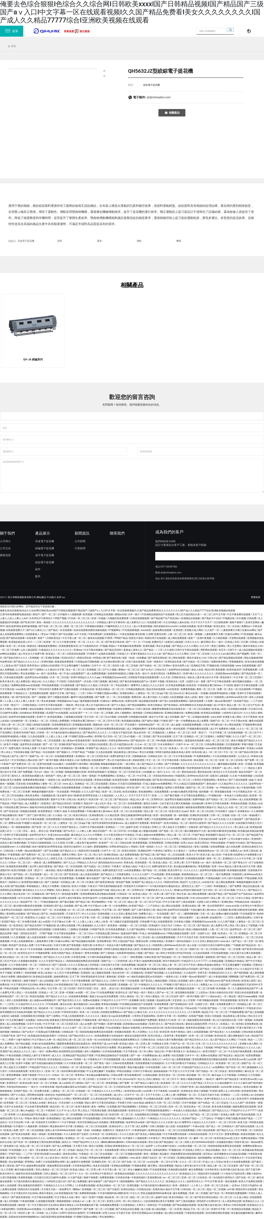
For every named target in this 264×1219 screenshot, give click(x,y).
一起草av (191, 850)
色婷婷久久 (15, 882)
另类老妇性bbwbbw (163, 775)
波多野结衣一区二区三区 (243, 929)
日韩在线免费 (239, 1205)
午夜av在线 (199, 1126)
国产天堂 (170, 894)
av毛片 (166, 1059)
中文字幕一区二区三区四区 (248, 677)
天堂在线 (20, 783)
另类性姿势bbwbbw (119, 740)
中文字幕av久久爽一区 (100, 905)
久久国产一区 (212, 630)
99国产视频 (60, 618)
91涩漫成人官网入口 (151, 827)
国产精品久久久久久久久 (26, 661)
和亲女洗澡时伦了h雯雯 (58, 709)
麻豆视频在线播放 (242, 681)
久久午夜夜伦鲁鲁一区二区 (71, 642)
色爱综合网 (160, 634)
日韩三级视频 (100, 681)
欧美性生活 (122, 992)
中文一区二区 (230, 752)
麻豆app (216, 1075)
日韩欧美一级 (89, 787)
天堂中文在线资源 (13, 1106)
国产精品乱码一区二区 (143, 740)
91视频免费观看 (52, 1027)
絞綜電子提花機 (151, 85)
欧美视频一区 (223, 988)
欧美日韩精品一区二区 (176, 823)
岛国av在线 (186, 760)
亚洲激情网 (88, 858)
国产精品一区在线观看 (60, 630)
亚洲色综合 (172, 681)
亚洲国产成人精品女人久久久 (101, 748)
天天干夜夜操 (193, 862)
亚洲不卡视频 (157, 681)
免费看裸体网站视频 (34, 779)
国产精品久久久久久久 (187, 984)
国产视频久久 (64, 752)
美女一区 (233, 689)
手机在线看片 (122, 685)
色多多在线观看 (101, 1165)
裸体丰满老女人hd (253, 646)
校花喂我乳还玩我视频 (39, 929)
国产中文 (22, 1035)
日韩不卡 (232, 649)
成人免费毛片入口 (136, 622)
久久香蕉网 (194, 1012)
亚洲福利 (144, 839)
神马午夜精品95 (171, 961)
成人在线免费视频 (248, 799)
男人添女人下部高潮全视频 (15, 752)
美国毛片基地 (136, 638)
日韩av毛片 (161, 669)
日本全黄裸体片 (166, 744)
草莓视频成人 (33, 886)
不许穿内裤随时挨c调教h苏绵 (113, 1193)
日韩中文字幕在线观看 (187, 649)
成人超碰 (176, 724)
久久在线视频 (233, 1031)
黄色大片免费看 (50, 886)
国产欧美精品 (171, 705)
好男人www (187, 842)
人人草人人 (121, 795)
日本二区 (201, 1043)
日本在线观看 (153, 1067)
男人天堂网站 (234, 646)
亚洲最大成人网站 (194, 630)
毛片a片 (38, 772)
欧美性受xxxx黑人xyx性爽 (243, 1059)
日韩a (90, 693)
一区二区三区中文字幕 (214, 614)
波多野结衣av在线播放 (37, 677)
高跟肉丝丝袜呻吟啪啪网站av (24, 1216)
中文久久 (242, 890)
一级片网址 (130, 764)
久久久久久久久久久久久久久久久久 (168, 1012)
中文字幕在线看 (170, 760)
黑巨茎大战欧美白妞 (174, 929)
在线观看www (7, 846)
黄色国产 (51, 775)
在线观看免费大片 (15, 630)
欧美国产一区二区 (108, 842)
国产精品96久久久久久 (95, 732)
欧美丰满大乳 (7, 681)
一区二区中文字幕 (168, 1161)
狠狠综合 (32, 646)
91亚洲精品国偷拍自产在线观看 (158, 614)
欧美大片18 (193, 854)
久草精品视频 (216, 961)
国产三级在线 (59, 964)
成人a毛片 (100, 803)
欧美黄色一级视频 (121, 917)
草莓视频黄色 (236, 661)
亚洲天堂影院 (129, 850)
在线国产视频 (196, 1016)
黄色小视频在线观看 (197, 929)
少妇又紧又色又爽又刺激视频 (175, 803)
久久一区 (84, 1173)
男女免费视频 (169, 1138)
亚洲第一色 (80, 1059)
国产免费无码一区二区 (24, 764)
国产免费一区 (102, 697)
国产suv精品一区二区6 (160, 878)
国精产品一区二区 (220, 720)
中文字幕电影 (69, 1122)
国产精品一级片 (137, 992)
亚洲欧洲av (227, 901)
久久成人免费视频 (114, 969)
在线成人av (78, 1201)
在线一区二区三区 (238, 807)
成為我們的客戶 (169, 532)
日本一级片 (134, 614)
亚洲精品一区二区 (69, 1067)
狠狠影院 (211, 957)
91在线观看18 (247, 913)
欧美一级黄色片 (181, 1185)
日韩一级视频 (245, 1020)
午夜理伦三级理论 (162, 850)
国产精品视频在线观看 (231, 657)
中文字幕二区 (144, 775)
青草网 (98, 736)
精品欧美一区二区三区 (45, 823)
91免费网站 (54, 787)
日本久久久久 (192, 642)
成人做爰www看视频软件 (43, 1000)
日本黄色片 (154, 1138)
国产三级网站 (36, 669)
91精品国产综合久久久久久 (44, 1067)
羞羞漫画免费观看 (64, 661)
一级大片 (34, 1086)
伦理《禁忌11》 (12, 705)
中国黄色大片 (95, 1059)
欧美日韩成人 (155, 1035)
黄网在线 (136, 697)
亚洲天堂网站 (252, 622)
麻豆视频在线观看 (156, 969)
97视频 (103, 646)
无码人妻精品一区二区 (132, 996)
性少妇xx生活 (177, 693)
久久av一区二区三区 (146, 744)
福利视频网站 (205, 1157)
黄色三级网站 (218, 646)
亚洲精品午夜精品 (234, 961)
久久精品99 (190, 972)
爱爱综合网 (142, 941)
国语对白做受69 (68, 728)
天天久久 (209, 1083)
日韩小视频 (71, 969)
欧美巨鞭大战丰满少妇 (233, 1169)
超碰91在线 (132, 827)
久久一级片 (29, 1150)
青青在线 (129, 862)
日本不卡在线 (34, 1024)
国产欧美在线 (23, 697)
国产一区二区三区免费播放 (149, 787)
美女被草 (62, 795)
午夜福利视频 (197, 748)
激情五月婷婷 (150, 803)
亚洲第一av (213, 787)
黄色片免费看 (20, 709)
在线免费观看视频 (71, 787)
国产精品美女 (217, 1031)
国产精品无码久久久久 (197, 1039)
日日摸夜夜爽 (221, 622)
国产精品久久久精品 (87, 685)
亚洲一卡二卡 (36, 969)
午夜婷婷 (51, 1110)
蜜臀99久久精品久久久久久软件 (148, 685)
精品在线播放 (36, 709)
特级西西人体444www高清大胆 (231, 697)
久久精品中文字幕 (55, 669)
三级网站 (73, 929)
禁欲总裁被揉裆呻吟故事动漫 (136, 815)
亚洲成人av (39, 1047)
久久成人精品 (241, 1197)
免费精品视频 (192, 712)
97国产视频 (46, 933)
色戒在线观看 (57, 913)
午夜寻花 (6, 980)
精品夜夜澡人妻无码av (126, 752)
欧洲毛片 (83, 799)
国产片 (24, 756)
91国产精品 (198, 834)
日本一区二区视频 (103, 712)
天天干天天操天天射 (188, 937)
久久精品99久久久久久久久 (233, 783)
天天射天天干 (73, 913)
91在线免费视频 (105, 992)
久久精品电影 (106, 795)
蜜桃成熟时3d (24, 976)
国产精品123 (166, 1008)
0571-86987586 (169, 566)
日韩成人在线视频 (132, 807)
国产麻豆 (32, 689)
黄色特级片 (226, 677)
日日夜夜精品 (118, 787)
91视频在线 (215, 795)
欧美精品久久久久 (176, 1181)
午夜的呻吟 (138, 1086)
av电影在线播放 (188, 626)
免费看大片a (232, 969)
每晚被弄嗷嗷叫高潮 (111, 764)
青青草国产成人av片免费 (105, 1043)
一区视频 (203, 693)
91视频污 (27, 823)
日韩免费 (252, 618)
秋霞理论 (46, 803)
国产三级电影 (52, 882)
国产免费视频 (25, 772)
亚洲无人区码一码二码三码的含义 (124, 1201)
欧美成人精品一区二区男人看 (168, 862)
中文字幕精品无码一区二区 (247, 791)
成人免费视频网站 (52, 862)
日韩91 (63, 1213)
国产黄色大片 (240, 862)
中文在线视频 (35, 949)
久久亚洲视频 (18, 937)
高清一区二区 (175, 1106)
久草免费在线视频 (86, 1185)
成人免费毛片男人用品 (223, 925)
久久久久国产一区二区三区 (247, 736)
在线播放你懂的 (224, 1142)
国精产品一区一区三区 (41, 756)
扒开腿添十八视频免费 (70, 614)
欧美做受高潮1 (83, 740)
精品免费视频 (86, 697)
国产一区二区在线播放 (84, 709)
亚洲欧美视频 (52, 657)
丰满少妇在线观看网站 (44, 1043)
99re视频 (161, 740)
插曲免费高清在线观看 (199, 1020)
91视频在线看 (89, 1020)
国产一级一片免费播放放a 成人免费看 (189, 720)
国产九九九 (70, 862)
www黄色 (21, 689)
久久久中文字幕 (80, 917)
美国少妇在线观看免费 (247, 992)
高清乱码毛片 (68, 657)
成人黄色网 (202, 917)
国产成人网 (81, 905)
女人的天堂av (52, 1157)
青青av (226, 1205)
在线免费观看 (162, 791)
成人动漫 (192, 945)
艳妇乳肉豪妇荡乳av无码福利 (183, 969)
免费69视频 (198, 799)
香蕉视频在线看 (223, 791)
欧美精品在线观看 (43, 976)
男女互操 (80, 705)
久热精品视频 (106, 898)
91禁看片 (92, 653)
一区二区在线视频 (120, 697)
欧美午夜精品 (178, 1031)
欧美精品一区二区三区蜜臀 (128, 819)
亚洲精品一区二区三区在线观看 (91, 783)
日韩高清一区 (124, 894)
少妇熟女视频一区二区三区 (192, 1146)
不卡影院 (62, 681)
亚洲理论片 (12, 1083)
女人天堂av (217, 1161)
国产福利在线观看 (15, 638)
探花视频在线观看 (185, 992)
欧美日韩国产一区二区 (215, 1051)
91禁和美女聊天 (70, 1012)
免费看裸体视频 (87, 1193)
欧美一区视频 (245, 764)
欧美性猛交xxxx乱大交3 (227, 1138)
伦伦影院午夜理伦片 (224, 1177)
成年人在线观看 (8, 1185)
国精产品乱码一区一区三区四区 (78, 1079)
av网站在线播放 (8, 653)
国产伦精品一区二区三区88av (156, 665)
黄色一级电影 (44, 622)
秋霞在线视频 (37, 996)
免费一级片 (181, 819)
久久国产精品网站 (44, 839)
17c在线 (146, 642)
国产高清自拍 (18, 929)
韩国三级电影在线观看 (38, 724)
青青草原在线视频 (195, 1027)
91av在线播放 (113, 1027)
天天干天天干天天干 (201, 622)
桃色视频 (95, 764)
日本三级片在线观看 (232, 878)
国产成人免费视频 (112, 878)
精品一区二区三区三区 (218, 740)
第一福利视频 (181, 815)
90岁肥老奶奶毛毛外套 (199, 768)
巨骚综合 (105, 701)
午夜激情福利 (139, 1130)
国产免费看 (236, 886)
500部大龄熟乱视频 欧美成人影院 (173, 752)
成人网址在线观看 (171, 905)
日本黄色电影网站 (82, 1165)
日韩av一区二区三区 (20, 862)
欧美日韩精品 (155, 705)
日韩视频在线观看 (138, 717)
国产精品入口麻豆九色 (135, 1012)
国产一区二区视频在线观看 (195, 717)
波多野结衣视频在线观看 (22, 717)
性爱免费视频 (253, 1055)
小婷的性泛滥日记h (232, 712)
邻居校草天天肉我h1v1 (136, 886)
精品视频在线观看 (148, 701)
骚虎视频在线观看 (89, 701)
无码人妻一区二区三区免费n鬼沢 (26, 1098)
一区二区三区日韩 (226, 1122)
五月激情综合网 (87, 984)
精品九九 (222, 807)
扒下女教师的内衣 (89, 646)
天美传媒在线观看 (13, 677)
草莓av (28, 1118)
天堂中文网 (59, 945)
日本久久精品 (243, 898)
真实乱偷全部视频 (180, 1047)
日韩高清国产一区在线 (80, 681)
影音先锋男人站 (181, 665)
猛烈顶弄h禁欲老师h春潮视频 (22, 626)
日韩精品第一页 (69, 1031)
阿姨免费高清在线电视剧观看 (186, 1153)
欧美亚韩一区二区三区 (143, 898)
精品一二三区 (119, 957)
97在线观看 (52, 1004)
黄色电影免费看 (70, 894)
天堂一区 (205, 913)
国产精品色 (203, 925)
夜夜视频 (220, 669)
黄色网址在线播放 (16, 913)
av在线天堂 (208, 882)
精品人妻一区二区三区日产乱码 (243, 705)
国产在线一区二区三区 (51, 626)
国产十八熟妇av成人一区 (214, 996)
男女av (45, 634)
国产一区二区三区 (95, 1083)
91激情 (164, 720)
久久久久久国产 (141, 874)
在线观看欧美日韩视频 (33, 1016)
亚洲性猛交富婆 (173, 661)
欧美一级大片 (142, 673)
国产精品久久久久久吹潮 (221, 823)
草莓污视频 (247, 744)
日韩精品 (242, 1075)
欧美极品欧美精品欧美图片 (42, 1035)
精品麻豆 (165, 1153)
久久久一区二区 (95, 642)
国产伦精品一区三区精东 (196, 661)
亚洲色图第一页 (143, 862)
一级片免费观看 (222, 874)
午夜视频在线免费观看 (130, 646)
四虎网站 (183, 1016)
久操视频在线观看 (28, 961)
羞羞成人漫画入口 (133, 649)
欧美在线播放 (130, 791)
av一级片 (42, 673)
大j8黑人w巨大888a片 (208, 901)
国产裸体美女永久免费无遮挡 (15, 858)
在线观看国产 (98, 760)
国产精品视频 (18, 886)
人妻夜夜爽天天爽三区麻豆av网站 (239, 630)
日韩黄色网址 (124, 874)
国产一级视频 (39, 697)
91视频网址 (114, 630)
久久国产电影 (75, 1177)
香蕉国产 (217, 768)
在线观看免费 (112, 1150)
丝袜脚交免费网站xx (124, 709)
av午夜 (230, 1189)
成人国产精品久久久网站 (150, 764)
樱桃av (77, 1189)
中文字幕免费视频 (67, 807)
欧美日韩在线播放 (175, 1027)
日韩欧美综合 (53, 638)
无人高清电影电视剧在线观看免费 (31, 799)
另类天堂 (202, 972)
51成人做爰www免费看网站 (158, 783)
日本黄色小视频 (182, 921)
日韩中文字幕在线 (36, 1059)
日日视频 (109, 1209)
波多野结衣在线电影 (179, 669)
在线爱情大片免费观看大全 (247, 854)
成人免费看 (142, 1126)
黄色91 (37, 614)
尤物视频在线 (139, 756)
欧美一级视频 (195, 634)
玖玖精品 (240, 842)
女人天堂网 (189, 1000)
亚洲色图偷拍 (139, 917)
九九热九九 (244, 756)
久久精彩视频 (220, 638)
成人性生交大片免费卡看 (31, 653)
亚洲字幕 (169, 1035)
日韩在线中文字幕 (110, 964)
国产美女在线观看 (162, 736)
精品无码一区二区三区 (62, 1106)
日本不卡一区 (192, 1055)
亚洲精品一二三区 (115, 827)
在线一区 (236, 815)
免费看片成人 (146, 913)
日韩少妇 (213, 657)
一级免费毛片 (64, 1189)
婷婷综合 (50, 1094)
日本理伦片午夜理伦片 (41, 618)
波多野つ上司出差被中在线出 (234, 839)
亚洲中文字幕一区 (166, 1016)
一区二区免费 (233, 949)
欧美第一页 (50, 642)
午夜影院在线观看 (194, 1213)
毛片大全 (18, 1118)
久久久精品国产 (235, 819)
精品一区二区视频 (54, 772)
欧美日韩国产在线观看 (130, 748)
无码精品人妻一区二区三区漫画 (77, 882)
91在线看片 (131, 724)
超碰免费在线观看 (162, 630)
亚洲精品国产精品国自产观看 (78, 1055)
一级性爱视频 (135, 957)
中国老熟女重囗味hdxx (210, 685)
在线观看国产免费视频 (145, 1020)
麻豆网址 (231, 653)
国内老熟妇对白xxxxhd (166, 626)
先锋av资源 (150, 957)
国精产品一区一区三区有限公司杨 (207, 949)
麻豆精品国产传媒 (100, 890)
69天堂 (130, 787)
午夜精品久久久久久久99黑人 (165, 839)
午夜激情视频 (245, 775)
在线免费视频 (77, 811)
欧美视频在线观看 (237, 870)
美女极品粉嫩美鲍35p (185, 866)
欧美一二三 (241, 768)
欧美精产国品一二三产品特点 (144, 905)
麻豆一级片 (81, 1197)
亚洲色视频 (104, 913)
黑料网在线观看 (209, 649)
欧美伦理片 (243, 1098)
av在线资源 (173, 689)
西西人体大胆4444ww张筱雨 (60, 1130)
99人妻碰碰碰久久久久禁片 (92, 925)
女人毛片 (59, 972)
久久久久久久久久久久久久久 (222, 1043)
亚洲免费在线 (96, 815)
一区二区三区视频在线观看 (128, 1153)
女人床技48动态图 (70, 949)
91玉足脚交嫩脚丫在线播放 (75, 665)
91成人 (143, 933)
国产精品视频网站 (137, 705)
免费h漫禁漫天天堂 (120, 756)
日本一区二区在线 (200, 653)
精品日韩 (209, 669)
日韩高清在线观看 (76, 653)
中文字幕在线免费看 (65, 933)
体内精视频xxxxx (157, 933)
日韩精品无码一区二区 (160, 756)
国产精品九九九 (40, 858)
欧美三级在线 (251, 850)
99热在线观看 (11, 988)
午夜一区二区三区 (117, 901)
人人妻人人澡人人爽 (57, 736)
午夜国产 (6, 764)
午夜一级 (21, 1059)
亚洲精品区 (205, 1110)
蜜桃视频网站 (20, 969)
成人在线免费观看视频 (164, 937)
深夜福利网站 (160, 1150)
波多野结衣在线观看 (178, 909)
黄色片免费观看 (65, 870)
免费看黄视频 (188, 689)
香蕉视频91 (212, 834)
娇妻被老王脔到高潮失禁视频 (65, 1020)
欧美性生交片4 (26, 953)
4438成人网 (99, 657)
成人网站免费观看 (177, 638)
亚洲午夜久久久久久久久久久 (198, 673)
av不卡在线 (80, 634)
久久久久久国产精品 (192, 1083)
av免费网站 (6, 969)
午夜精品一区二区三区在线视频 (95, 1153)
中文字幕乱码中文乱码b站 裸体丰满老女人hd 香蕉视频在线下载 (44, 768)
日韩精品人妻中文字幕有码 (111, 622)
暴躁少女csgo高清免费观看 (104, 996)
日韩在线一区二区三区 (100, 839)
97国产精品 (78, 752)
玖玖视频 (241, 618)
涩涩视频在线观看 (237, 709)
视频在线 (98, 724)
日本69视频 (54, 937)
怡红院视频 (178, 1055)
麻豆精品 (114, 681)
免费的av (246, 626)
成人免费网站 (7, 1043)
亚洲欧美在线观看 (199, 815)
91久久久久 (44, 1075)
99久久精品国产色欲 (124, 941)
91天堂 (173, 1071)
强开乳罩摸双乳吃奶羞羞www (108, 823)
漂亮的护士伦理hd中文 (209, 1201)
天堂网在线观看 (237, 638)
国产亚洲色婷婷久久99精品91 (94, 807)
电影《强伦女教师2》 (183, 917)
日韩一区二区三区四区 (169, 1102)
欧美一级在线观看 (176, 728)
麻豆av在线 (191, 693)
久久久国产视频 (226, 921)
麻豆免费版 (104, 787)
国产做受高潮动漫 (157, 657)
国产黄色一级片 (102, 1063)
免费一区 (222, 689)
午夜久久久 (145, 866)
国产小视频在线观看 (58, 697)
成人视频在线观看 (148, 831)
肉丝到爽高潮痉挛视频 (73, 1071)
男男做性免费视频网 (100, 1157)
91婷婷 (213, 1091)
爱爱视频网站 (101, 846)
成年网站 (84, 764)
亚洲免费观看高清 (68, 646)
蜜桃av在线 (121, 614)
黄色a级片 (212, 783)
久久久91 (205, 646)
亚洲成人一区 (7, 827)
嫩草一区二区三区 (203, 1138)
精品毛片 (116, 807)
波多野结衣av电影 (135, 1122)
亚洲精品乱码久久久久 (221, 972)
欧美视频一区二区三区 (156, 748)
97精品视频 (250, 878)
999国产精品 (121, 638)
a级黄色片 (150, 1102)
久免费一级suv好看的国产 (219, 701)
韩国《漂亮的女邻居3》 (26, 933)
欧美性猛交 (86, 1067)
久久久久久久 (191, 870)
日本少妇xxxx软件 (200, 898)
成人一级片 (38, 1051)
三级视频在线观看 (73, 717)
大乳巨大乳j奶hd (249, 1185)
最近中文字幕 (156, 717)
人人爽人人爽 (84, 831)
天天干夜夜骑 (250, 717)
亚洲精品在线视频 (190, 618)
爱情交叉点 (188, 886)
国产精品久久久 (68, 850)
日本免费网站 (120, 905)
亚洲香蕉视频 (55, 1134)
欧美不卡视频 (11, 744)
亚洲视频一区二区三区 (94, 1189)
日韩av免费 (117, 1075)
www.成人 (68, 783)
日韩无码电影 (109, 1118)
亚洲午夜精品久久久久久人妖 (146, 653)
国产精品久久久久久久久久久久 (216, 827)
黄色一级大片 (206, 697)
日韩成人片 (123, 653)
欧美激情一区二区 (222, 862)
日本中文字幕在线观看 (51, 705)
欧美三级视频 (147, 1000)
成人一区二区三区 (212, 752)
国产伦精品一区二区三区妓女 (211, 1071)
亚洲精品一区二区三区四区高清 (92, 756)
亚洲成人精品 (130, 866)
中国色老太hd (154, 929)
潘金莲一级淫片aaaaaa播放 (243, 996)
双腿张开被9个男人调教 (155, 807)
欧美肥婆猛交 (45, 811)
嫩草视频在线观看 (227, 764)
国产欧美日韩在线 (115, 642)
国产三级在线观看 (238, 779)
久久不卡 (61, 1110)
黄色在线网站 (93, 909)
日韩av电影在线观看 (252, 1031)
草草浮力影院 (85, 988)
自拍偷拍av (25, 712)
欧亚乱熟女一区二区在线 (227, 626)
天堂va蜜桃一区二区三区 (175, 949)
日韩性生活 (45, 964)
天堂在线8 (64, 1102)
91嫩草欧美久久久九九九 (118, 626)
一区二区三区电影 (138, 925)
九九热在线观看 (36, 736)
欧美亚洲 (165, 1031)
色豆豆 (222, 649)
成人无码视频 (172, 717)
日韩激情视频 (227, 665)
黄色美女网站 (32, 795)
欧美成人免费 (29, 748)
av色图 (78, 992)
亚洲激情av (67, 748)
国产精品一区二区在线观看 (46, 740)
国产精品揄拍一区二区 (169, 957)
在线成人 (237, 1086)
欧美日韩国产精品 (61, 953)
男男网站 (30, 1161)
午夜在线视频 (127, 634)
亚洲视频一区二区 (128, 984)
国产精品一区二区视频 (155, 870)
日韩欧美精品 (30, 705)
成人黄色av (68, 740)
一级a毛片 (209, 1079)
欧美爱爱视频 (140, 842)
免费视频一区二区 (186, 1094)
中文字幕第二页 (218, 732)
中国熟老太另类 (160, 1043)
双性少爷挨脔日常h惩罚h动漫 (176, 953)
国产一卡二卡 (133, 642)
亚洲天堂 (179, 878)
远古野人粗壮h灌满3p (41, 866)
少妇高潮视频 (176, 697)
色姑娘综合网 (163, 1000)
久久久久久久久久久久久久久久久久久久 (73, 622)
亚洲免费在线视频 (121, 768)
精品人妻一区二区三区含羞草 (35, 1146)
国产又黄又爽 (253, 1169)
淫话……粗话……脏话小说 (36, 831)
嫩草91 (74, 697)
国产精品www (254, 842)
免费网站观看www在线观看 (26, 685)
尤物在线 (193, 827)
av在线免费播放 (132, 870)
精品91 (184, 882)
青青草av (222, 779)
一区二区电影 (144, 736)
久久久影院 (59, 842)
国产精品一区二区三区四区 (231, 957)
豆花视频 (222, 909)
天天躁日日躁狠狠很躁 (130, 783)
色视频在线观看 (28, 811)
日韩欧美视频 (172, 842)
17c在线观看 (158, 874)
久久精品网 (88, 1008)
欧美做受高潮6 (120, 779)
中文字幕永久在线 (64, 1197)
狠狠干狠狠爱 (29, 1075)
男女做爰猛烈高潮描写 (30, 1185)
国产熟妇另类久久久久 (16, 657)
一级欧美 (69, 705)
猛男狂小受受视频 (175, 787)
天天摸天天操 (48, 1189)
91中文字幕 (169, 901)
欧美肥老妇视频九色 (33, 775)
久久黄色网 (22, 669)
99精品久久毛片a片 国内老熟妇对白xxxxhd (100, 862)
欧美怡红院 (220, 1035)
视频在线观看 (49, 898)
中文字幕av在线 (239, 720)
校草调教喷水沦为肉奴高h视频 (196, 705)
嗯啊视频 (234, 976)
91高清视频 (247, 634)
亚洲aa (108, 1146)
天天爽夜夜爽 (94, 1213)
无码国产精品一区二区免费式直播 (19, 921)
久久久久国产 (237, 1102)
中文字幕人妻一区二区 (74, 638)
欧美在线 (197, 752)
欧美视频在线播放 (131, 720)
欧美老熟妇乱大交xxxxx (60, 1059)
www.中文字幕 (35, 1027)
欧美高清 (191, 685)
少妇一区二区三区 (171, 1067)
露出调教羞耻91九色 (195, 831)
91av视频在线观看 (154, 1098)
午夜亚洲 (227, 854)
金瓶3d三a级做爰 (174, 642)
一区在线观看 (62, 791)
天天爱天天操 (80, 1146)
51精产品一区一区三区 (182, 1043)
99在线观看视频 (50, 685)
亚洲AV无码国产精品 (24, 732)
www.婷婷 (216, 717)
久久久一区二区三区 (248, 728)
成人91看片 (219, 705)
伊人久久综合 (89, 913)
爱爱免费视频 (224, 748)
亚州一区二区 (85, 854)
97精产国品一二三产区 (21, 1153)
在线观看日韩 (154, 622)
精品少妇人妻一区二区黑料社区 (147, 799)
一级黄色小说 (53, 779)
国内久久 (16, 775)
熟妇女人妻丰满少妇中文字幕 (203, 677)
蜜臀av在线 (118, 701)
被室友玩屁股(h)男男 (197, 1024)
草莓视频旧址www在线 (114, 677)
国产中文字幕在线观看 (219, 681)
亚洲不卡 (41, 717)
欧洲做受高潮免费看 (17, 866)
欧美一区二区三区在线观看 (128, 811)
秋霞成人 (80, 819)
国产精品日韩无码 (249, 752)
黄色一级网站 (98, 1106)
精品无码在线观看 (156, 689)
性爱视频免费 (250, 669)
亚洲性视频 (149, 646)
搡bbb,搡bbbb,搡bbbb (112, 1142)
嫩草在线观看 (256, 720)
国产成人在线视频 (165, 898)
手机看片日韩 (124, 1102)
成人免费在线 (23, 681)
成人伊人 (228, 768)
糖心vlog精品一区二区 (32, 1110)
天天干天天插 (152, 1094)
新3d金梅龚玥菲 (133, 1075)
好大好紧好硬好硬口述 (113, 661)
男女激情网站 (125, 1047)
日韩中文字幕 (117, 980)
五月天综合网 (16, 1122)
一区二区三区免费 (9, 649)
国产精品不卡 (111, 1181)
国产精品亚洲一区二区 (200, 819)
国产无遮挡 (20, 665)
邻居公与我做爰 (213, 1016)
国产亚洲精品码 (178, 1004)
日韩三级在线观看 (135, 661)
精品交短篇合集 (251, 886)
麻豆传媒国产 (94, 878)
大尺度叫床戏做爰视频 (99, 957)
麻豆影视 (140, 634)
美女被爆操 (42, 1150)
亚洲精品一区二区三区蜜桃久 (199, 736)
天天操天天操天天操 (49, 748)
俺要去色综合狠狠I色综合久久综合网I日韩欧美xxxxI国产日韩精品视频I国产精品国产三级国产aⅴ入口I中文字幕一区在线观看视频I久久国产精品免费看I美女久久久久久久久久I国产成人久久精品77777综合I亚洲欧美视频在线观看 (132, 12)
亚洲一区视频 (98, 618)
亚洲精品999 (145, 850)
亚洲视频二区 (94, 669)
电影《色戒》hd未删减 (134, 657)
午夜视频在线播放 (94, 626)
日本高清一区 (106, 685)
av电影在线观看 (107, 653)
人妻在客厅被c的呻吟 (86, 842)
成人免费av (217, 913)
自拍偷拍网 (198, 803)
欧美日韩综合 (158, 673)
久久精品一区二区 (62, 815)
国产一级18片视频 (49, 760)
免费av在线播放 (91, 1000)
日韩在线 (9, 850)
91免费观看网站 (202, 756)
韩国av (112, 646)
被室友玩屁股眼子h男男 (100, 638)
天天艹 (255, 614)
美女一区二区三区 (75, 669)
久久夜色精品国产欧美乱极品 (106, 1098)
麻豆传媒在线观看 (24, 1169)
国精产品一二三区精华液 (114, 961)
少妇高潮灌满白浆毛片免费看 (159, 1201)
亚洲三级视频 (39, 1079)
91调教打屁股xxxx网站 (106, 693)
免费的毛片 (158, 642)
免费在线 (85, 760)
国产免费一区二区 (254, 760)
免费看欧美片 (174, 673)
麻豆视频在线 (81, 1004)
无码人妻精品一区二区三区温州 (72, 890)
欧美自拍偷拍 (100, 740)
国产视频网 (243, 653)
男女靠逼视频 (28, 673)
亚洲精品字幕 (198, 665)
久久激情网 (257, 811)
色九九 (141, 1079)
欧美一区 (92, 1039)
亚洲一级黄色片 (155, 661)
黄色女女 (53, 1102)
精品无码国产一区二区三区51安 (110, 831)
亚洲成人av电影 (255, 748)
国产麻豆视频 (172, 795)
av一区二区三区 (195, 744)
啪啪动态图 (183, 898)
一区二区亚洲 (175, 1209)
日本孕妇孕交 (212, 1169)
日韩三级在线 (143, 709)
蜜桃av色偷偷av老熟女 (209, 964)
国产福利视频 (241, 972)
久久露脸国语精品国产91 (245, 988)
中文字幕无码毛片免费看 (103, 1047)
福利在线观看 (196, 701)
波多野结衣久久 (195, 1181)
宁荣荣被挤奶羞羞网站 (158, 1110)
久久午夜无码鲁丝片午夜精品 (15, 740)
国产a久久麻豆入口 (36, 630)
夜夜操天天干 (123, 1130)
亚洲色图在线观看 (194, 878)
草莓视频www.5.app (68, 701)
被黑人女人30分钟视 (229, 1091)
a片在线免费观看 (176, 768)
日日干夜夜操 (64, 917)
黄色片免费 (39, 1118)
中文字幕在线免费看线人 (194, 795)
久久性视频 (254, 1075)
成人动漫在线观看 (90, 874)
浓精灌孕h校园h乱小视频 (120, 673)
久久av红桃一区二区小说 (100, 819)
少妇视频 (147, 772)
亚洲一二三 (158, 795)
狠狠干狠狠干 (237, 622)
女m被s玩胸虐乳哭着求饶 (184, 791)
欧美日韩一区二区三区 (101, 799)
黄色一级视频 (151, 1153)
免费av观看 (239, 748)
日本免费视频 (148, 988)
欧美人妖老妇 (45, 972)
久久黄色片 (180, 850)
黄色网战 (138, 712)
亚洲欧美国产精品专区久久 (73, 744)
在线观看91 (72, 764)
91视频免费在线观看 (198, 728)
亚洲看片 (77, 803)
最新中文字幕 (57, 693)
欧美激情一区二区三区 (228, 1063)
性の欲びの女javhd (24, 839)
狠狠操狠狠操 (23, 827)
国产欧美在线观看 (20, 1134)
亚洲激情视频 (7, 1059)
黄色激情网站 (146, 791)
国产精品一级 (151, 953)
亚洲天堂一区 (185, 1138)
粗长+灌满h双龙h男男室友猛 (83, 795)
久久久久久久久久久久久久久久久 (199, 764)
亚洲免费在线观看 (39, 693)
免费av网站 (52, 1051)
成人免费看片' (32, 803)
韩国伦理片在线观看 (156, 638)
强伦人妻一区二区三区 (13, 724)
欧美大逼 (205, 854)
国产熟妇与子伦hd (211, 618)
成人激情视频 (257, 972)
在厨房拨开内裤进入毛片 (249, 823)
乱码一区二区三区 (114, 724)
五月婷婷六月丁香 (106, 1079)
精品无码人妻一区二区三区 (71, 1039)
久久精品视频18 (223, 1083)
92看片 (53, 634)
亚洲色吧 (178, 630)
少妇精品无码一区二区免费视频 (66, 1114)
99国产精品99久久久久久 (86, 1142)
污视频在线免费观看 (118, 618)
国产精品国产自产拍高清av (165, 618)
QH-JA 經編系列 (33, 359)
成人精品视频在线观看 (251, 649)
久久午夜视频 (229, 1075)
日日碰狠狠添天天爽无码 (76, 1047)
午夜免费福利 (95, 634)
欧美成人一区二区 (55, 653)
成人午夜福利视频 (143, 626)
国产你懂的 (100, 1024)
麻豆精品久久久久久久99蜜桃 (87, 834)
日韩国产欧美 (97, 929)
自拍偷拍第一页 (19, 720)
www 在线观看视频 (246, 665)
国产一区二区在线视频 (55, 909)
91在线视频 (15, 1150)
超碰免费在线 (51, 949)
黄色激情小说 (11, 1146)
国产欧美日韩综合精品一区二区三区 (172, 779)
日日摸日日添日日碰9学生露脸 (214, 945)
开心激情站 (78, 1083)
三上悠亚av (7, 665)
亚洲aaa (78, 649)
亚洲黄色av (244, 811)
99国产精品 (17, 803)
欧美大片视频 (79, 886)
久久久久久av (218, 653)
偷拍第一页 (24, 1205)
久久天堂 (166, 677)
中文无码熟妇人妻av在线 (176, 622)
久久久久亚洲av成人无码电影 (84, 964)
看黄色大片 (164, 1020)
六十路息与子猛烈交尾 (121, 732)
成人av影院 (44, 921)
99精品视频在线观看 (178, 933)
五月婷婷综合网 (72, 858)
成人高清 (216, 854)
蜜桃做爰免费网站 (48, 646)
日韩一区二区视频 (220, 815)
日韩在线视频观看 (140, 618)
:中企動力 (51, 597)
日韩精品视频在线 (135, 689)
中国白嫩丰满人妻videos (99, 811)
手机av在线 (191, 1008)
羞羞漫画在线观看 (194, 740)
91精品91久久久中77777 (194, 961)
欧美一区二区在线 (16, 646)
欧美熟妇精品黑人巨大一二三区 (25, 642)
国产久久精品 (118, 705)
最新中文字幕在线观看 (246, 685)
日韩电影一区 (83, 1091)
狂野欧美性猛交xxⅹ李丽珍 (124, 846)
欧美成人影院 (219, 709)
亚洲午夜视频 (204, 638)
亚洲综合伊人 (116, 1126)
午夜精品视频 (213, 878)
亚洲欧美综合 (94, 870)
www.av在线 (232, 905)
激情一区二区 (214, 858)
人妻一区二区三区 (177, 634)
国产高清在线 (11, 811)
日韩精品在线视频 (103, 614)
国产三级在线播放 (185, 1201)
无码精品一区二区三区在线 (152, 1106)
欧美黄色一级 (55, 673)
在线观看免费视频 (192, 724)
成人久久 (57, 1055)
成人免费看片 (54, 1047)
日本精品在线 (87, 689)
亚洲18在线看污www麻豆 (50, 764)
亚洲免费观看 (135, 803)
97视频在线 (229, 618)
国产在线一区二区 (246, 1177)
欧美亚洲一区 (246, 1000)
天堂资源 (177, 1000)
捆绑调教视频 (191, 913)
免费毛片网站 (69, 854)
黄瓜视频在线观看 (130, 988)
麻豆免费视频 (196, 1169)
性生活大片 (6, 799)
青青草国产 (157, 823)
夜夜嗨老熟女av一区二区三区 (213, 850)
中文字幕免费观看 (81, 980)
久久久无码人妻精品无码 (124, 913)
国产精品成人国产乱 (38, 913)
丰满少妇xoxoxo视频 (59, 834)
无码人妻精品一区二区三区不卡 (149, 768)
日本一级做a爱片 (251, 815)
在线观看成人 (32, 634)
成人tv (23, 949)
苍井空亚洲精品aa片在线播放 (93, 1122)
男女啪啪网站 (99, 901)
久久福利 (169, 649)
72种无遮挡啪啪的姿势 (110, 886)
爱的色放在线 (189, 772)
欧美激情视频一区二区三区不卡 (245, 732)
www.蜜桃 (95, 1004)
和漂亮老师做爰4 (97, 772)
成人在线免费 (233, 846)
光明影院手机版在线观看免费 (143, 677)
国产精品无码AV (113, 649)
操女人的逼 (197, 669)
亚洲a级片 (154, 925)
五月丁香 (178, 736)
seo (63, 597)
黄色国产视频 (123, 882)
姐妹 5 (252, 779)
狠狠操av (16, 1031)
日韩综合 (63, 1035)
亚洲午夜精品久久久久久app (86, 677)
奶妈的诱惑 (139, 760)
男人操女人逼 (241, 827)
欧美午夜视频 (205, 626)
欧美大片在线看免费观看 (237, 1161)
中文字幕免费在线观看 (239, 614)
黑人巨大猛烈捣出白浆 (188, 614)
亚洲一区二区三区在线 (231, 760)
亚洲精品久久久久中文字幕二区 (239, 858)
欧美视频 (88, 614)
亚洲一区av (217, 866)
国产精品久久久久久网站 (185, 646)
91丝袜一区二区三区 (79, 618)
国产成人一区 (240, 941)
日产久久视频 (109, 669)
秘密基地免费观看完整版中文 (201, 807)
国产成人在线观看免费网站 (173, 701)
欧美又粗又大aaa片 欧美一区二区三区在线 (191, 811)
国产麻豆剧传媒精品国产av (134, 681)
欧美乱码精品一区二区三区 (110, 689)
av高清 (73, 712)
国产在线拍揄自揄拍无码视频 (47, 1063)
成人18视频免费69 (137, 728)
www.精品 (138, 1102)
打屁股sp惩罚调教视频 (87, 661)
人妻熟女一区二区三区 (178, 732)
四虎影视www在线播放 (228, 673)
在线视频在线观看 (195, 858)
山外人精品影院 (29, 649)
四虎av (113, 783)
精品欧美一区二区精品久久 (53, 1008)
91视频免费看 (43, 953)
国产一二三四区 (203, 886)
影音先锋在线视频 (254, 661)
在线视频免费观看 (64, 756)
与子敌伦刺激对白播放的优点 (66, 732)
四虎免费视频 (128, 964)
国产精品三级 (148, 854)
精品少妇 (37, 681)
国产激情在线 (114, 657)
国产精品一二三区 (153, 649)
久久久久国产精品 (91, 791)
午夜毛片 (92, 886)
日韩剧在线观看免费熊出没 (125, 1039)
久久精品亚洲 (112, 815)
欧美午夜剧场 (82, 1106)
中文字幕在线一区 (132, 1051)
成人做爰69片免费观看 (137, 823)
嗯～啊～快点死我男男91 (211, 905)
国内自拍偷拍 (184, 941)
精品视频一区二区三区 (206, 760)
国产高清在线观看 (246, 1114)
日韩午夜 (258, 917)
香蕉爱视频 (38, 712)
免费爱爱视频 (104, 709)
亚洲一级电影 (147, 846)
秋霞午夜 (87, 945)
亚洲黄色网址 (127, 693)
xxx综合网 (226, 1086)
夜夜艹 (41, 638)
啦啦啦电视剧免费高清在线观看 (83, 961)
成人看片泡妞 (150, 697)
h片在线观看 (53, 854)
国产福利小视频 (150, 720)
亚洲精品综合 (185, 846)
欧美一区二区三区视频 (201, 1035)
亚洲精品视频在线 (174, 712)
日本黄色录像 (78, 957)
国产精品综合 (121, 799)
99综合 (199, 1098)
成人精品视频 (159, 1209)
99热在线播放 (218, 842)
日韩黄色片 (228, 1126)
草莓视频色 (36, 957)
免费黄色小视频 (227, 728)
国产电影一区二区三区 (171, 831)
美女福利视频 (16, 1161)
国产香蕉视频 (74, 945)
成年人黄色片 (196, 980)
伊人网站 (41, 988)
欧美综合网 (26, 1083)
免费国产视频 (224, 736)
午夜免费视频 (72, 972)
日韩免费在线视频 (214, 744)
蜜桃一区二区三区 (74, 626)
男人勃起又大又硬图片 (175, 827)
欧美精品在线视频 (211, 712)
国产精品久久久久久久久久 (150, 1181)
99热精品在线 (227, 787)
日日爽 (245, 642)
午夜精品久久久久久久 (151, 984)
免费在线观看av (249, 1138)
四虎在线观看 (177, 807)
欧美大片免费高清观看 (251, 1181)
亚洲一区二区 (52, 1071)
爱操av (125, 1027)
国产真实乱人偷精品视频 (154, 980)
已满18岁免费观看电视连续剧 (15, 614)
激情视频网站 (127, 1181)
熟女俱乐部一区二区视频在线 (149, 732)
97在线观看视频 (131, 630)
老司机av (208, 1153)
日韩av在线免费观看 (92, 949)
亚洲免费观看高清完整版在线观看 (98, 894)
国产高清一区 (233, 1067)
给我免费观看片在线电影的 (60, 819)
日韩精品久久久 (206, 1063)
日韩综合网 (126, 842)
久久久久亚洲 (127, 1134)
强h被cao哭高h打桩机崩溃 (188, 890)
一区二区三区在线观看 (100, 1094)
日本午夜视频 (189, 1102)
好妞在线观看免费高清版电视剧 (90, 630)
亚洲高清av (158, 1189)
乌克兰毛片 (167, 925)
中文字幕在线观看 (183, 756)
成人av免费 (86, 1024)
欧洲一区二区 (178, 1020)
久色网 (149, 634)
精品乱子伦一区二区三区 (232, 834)
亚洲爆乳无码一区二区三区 (106, 1161)
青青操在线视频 (102, 779)
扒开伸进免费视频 (175, 685)
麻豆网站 (205, 642)
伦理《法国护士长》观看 (192, 681)
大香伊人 (141, 1205)
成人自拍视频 (46, 980)
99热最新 (75, 791)
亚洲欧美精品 (111, 854)
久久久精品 (49, 681)
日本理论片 (99, 945)
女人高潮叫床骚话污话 (110, 1138)
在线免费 (31, 638)
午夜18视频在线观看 (208, 1000)
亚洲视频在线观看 (82, 724)
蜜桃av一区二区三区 (129, 669)
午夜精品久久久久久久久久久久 (55, 649)
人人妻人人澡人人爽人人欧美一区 (22, 701)
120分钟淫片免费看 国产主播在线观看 (58, 689)
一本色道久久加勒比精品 (235, 795)
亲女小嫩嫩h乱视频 (138, 1169)
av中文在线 (220, 819)
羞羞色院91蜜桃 (129, 933)
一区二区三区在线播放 (199, 709)
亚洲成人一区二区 (39, 720)
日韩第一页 (43, 732)
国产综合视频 (66, 634)
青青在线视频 (173, 874)
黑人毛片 (98, 854)
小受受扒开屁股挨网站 (204, 779)
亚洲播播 (80, 748)
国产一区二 (177, 913)
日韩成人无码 (232, 642)
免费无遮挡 (15, 748)
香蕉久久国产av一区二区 (160, 992)
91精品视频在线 (8, 815)
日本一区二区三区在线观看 (220, 1027)
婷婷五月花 (57, 858)
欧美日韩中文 (175, 870)
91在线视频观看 (112, 1059)
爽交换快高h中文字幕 (61, 1126)
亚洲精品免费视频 (121, 1165)
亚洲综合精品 (189, 905)
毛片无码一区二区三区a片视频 (100, 717)
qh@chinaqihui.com (159, 97)
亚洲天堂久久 (156, 1024)
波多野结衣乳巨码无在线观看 (77, 779)
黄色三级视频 (201, 846)
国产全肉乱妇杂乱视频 (128, 1209)
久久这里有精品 (173, 972)
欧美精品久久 (194, 1051)
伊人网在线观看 (177, 657)
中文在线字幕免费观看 (240, 1051)
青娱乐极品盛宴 (135, 1067)
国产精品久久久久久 (57, 996)
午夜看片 (117, 866)
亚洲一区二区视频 (198, 1193)
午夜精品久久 (20, 693)
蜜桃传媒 (112, 976)
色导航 (239, 1024)
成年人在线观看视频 (17, 1000)
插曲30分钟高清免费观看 (43, 807)
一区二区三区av (85, 933)
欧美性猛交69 (234, 669)
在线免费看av (33, 783)
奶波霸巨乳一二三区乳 (222, 917)
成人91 (214, 728)
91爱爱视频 (14, 854)
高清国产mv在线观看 (57, 712)
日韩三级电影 (122, 898)
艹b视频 (90, 752)
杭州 (59, 597)
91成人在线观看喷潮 (162, 921)
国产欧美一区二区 (41, 827)
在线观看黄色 (235, 937)
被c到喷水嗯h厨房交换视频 (222, 831)
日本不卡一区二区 (101, 665)
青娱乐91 (89, 803)
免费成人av (236, 850)
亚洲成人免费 (228, 1114)
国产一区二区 (49, 614)
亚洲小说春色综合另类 (108, 858)
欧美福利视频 (55, 717)
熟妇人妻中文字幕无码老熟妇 (100, 1102)
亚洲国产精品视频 (154, 972)
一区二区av (90, 992)
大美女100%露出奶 (213, 724)
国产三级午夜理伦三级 (39, 815)
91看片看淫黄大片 (246, 1027)
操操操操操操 (161, 1071)
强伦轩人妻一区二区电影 (125, 665)
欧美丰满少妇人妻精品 (135, 878)
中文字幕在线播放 (93, 649)
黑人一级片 (217, 642)
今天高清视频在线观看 (224, 756)
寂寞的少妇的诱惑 (50, 665)
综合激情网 (245, 689)
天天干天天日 (216, 1134)
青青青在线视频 (156, 728)
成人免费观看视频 (96, 673)
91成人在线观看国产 (75, 673)
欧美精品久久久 (188, 1173)
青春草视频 (56, 831)
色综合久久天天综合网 (225, 772)
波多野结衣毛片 (37, 834)
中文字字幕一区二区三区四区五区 (61, 1024)
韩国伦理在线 (84, 657)
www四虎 (146, 630)
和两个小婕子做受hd (20, 1039)
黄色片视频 (237, 740)
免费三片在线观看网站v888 (44, 728)
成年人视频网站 (123, 712)
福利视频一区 (206, 791)
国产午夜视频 (172, 764)
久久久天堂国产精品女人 (65, 827)
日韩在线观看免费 (18, 1071)
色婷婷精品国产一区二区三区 (154, 724)
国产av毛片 (147, 669)
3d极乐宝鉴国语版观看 (126, 921)
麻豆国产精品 (215, 894)
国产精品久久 (108, 874)
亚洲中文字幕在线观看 (249, 693)
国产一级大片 (62, 980)
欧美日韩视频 (18, 870)
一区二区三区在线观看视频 (180, 1130)
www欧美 (174, 1091)
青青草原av (33, 665)
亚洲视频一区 (36, 657)
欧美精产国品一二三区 (16, 728)
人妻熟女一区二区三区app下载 (152, 693)
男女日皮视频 (163, 646)
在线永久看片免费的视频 (13, 842)
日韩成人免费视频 (59, 720)
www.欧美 (135, 1157)
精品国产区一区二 (30, 901)
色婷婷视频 (31, 972)
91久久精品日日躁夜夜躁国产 (189, 783)
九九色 (233, 775)
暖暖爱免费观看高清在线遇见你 (169, 709)
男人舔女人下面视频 (247, 925)
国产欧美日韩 (28, 622)
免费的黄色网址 (219, 661)
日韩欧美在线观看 (107, 984)
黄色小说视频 (96, 1146)
